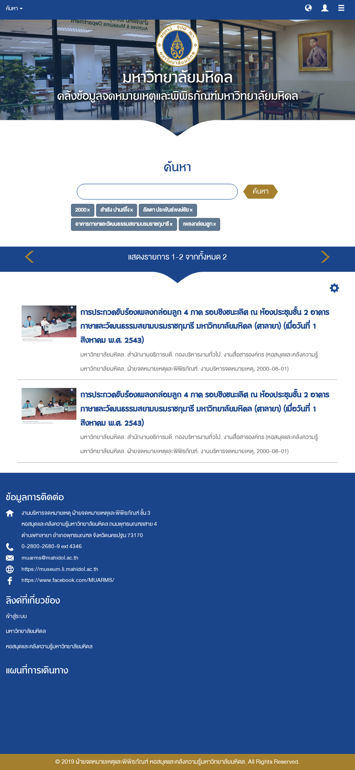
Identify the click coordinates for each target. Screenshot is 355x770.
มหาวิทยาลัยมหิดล (26, 631)
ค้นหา (260, 191)
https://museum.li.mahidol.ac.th (60, 569)
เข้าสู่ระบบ (16, 616)
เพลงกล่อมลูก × (199, 224)
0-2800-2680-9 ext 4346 (52, 546)
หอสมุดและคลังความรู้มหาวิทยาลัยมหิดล (49, 646)
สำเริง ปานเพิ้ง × (116, 209)
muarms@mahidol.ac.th (50, 558)
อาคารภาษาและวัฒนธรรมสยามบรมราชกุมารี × (123, 224)
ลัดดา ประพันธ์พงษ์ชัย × (167, 209)
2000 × (82, 209)
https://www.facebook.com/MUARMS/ (68, 580)
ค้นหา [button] (14, 8)
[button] (308, 7)
